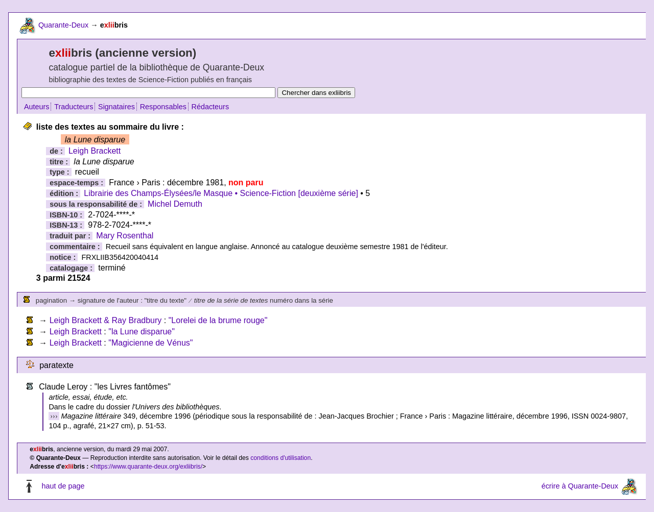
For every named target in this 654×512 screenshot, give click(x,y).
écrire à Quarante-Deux (580, 486)
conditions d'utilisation (280, 457)
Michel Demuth (175, 204)
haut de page (62, 486)
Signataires (116, 107)
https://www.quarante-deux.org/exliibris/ (148, 466)
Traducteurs (73, 107)
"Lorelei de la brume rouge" (218, 320)
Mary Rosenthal (124, 235)
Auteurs (37, 107)
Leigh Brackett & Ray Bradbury (106, 320)
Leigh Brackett (94, 151)
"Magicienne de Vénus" (150, 342)
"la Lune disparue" (141, 331)
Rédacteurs (210, 107)
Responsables (163, 107)
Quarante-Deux (63, 25)
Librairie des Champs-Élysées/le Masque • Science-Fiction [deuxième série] (221, 193)
